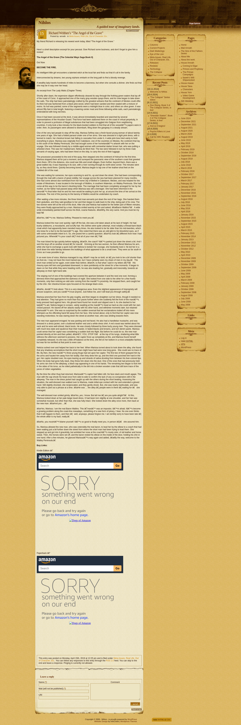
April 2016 (185, 211)
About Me (185, 56)
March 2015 (186, 230)
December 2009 (188, 258)
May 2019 (185, 143)
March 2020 (186, 134)
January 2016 (187, 214)
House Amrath (187, 63)
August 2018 (187, 159)
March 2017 (186, 180)
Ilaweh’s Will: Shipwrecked (189, 78)
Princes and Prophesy (193, 69)
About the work (188, 60)
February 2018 (188, 171)
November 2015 (188, 218)
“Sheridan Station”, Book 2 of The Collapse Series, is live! (161, 118)
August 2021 (187, 127)
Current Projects (157, 48)
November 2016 (188, 193)
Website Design (101, 721)
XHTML (161, 720)
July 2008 (185, 298)
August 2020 (187, 131)
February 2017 (188, 183)
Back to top (136, 709)
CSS (168, 720)
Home (184, 45)
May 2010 (185, 252)
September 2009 (188, 267)
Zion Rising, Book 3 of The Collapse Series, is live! (160, 107)
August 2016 (187, 199)
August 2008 (187, 295)
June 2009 (186, 270)
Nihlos (45, 22)
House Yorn (186, 92)
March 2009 (186, 280)
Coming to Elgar (190, 66)
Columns (154, 45)
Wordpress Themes (128, 721)
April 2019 (185, 146)
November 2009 (188, 261)
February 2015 (188, 233)
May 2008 (185, 305)
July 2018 (185, 162)
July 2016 (185, 202)
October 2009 (187, 264)
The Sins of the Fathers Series (192, 52)
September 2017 (188, 177)
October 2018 (187, 152)
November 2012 (188, 246)
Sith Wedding (187, 101)
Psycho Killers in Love (160, 131)
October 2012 (187, 249)
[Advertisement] (98, 8)
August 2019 (187, 137)
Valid (187, 341)
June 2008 (186, 301)
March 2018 (186, 168)
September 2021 (188, 124)
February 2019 (188, 149)
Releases (154, 63)
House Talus (186, 86)
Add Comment (132, 31)
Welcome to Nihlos (158, 92)
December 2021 (188, 121)
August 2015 (187, 224)
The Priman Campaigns (188, 73)
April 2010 (185, 255)
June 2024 (186, 118)
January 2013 (187, 239)
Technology (155, 69)
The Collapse (156, 72)
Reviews (154, 66)
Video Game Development (189, 96)
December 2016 (188, 190)
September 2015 (188, 221)
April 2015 (185, 227)
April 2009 (185, 277)
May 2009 (185, 274)
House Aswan (187, 83)
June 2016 (186, 205)
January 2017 (187, 187)
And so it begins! (157, 126)
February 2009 (188, 283)
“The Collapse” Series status (160, 98)
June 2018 (186, 165)
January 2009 (187, 286)
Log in (184, 338)
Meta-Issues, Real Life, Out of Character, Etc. (88, 36)
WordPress (186, 347)
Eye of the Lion (157, 54)
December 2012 (188, 242)
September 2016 (188, 196)
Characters (188, 89)
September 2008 (188, 292)
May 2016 (185, 208)
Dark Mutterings (157, 51)
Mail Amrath (186, 48)
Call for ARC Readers (160, 137)
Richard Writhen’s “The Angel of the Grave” (76, 33)
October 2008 (187, 289)
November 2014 (188, 236)
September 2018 (188, 155)
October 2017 (187, 174)
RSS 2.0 (110, 660)
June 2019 (186, 140)
